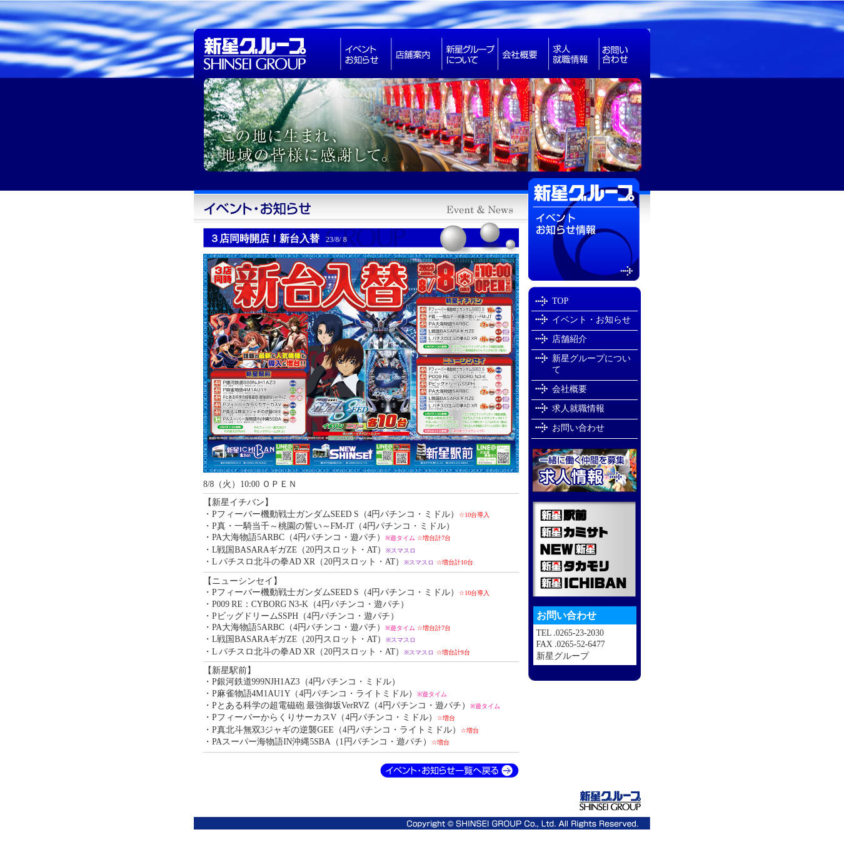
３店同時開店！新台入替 (278, 238)
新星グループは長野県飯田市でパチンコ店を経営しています (422, 128)
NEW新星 (584, 549)
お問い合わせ (624, 53)
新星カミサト (584, 532)
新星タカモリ (584, 566)
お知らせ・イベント (365, 53)
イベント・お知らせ (591, 319)
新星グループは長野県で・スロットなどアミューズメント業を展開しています (267, 53)
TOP (560, 301)
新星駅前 (584, 512)
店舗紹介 (569, 339)
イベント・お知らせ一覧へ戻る (449, 771)
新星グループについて (469, 53)
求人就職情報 (573, 53)
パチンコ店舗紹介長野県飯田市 (416, 53)
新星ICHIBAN (584, 585)
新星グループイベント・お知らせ (361, 208)
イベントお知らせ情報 (589, 230)
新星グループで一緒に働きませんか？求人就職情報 (584, 470)
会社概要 (523, 53)
